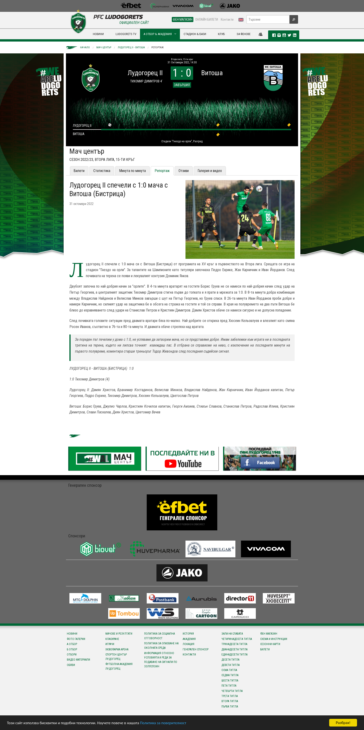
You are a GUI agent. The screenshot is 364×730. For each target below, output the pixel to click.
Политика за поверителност (163, 723)
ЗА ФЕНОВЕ (243, 34)
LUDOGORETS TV (126, 34)
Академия (189, 639)
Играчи (109, 644)
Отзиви (184, 171)
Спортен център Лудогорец (116, 657)
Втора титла (229, 701)
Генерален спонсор (195, 649)
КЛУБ (221, 34)
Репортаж (157, 47)
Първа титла (229, 706)
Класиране (112, 639)
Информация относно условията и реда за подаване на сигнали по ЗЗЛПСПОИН (160, 660)
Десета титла (230, 659)
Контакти (227, 19)
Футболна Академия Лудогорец (119, 666)
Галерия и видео (210, 171)
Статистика (101, 171)
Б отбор (72, 649)
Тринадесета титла (234, 644)
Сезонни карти (270, 644)
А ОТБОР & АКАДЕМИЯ (157, 34)
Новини (72, 633)
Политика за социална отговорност (159, 636)
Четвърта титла (232, 691)
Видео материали (78, 659)
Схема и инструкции (273, 639)
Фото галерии (76, 639)
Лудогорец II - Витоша (131, 47)
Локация (188, 644)
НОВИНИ (98, 34)
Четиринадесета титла (236, 639)
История (188, 633)
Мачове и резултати (118, 633)
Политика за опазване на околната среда (161, 645)
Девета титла (230, 665)
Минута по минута (132, 171)
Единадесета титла (234, 654)
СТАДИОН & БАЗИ (195, 34)
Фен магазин (268, 633)
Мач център (103, 47)
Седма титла (229, 675)
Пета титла (228, 685)
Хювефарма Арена (116, 649)
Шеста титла (229, 680)
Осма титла (229, 670)
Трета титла (229, 696)
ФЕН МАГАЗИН (182, 19)
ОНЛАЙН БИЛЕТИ (206, 19)
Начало (85, 47)
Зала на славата (232, 633)
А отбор (72, 644)
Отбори (72, 654)
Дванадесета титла (234, 649)
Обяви (71, 665)
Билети (79, 171)
